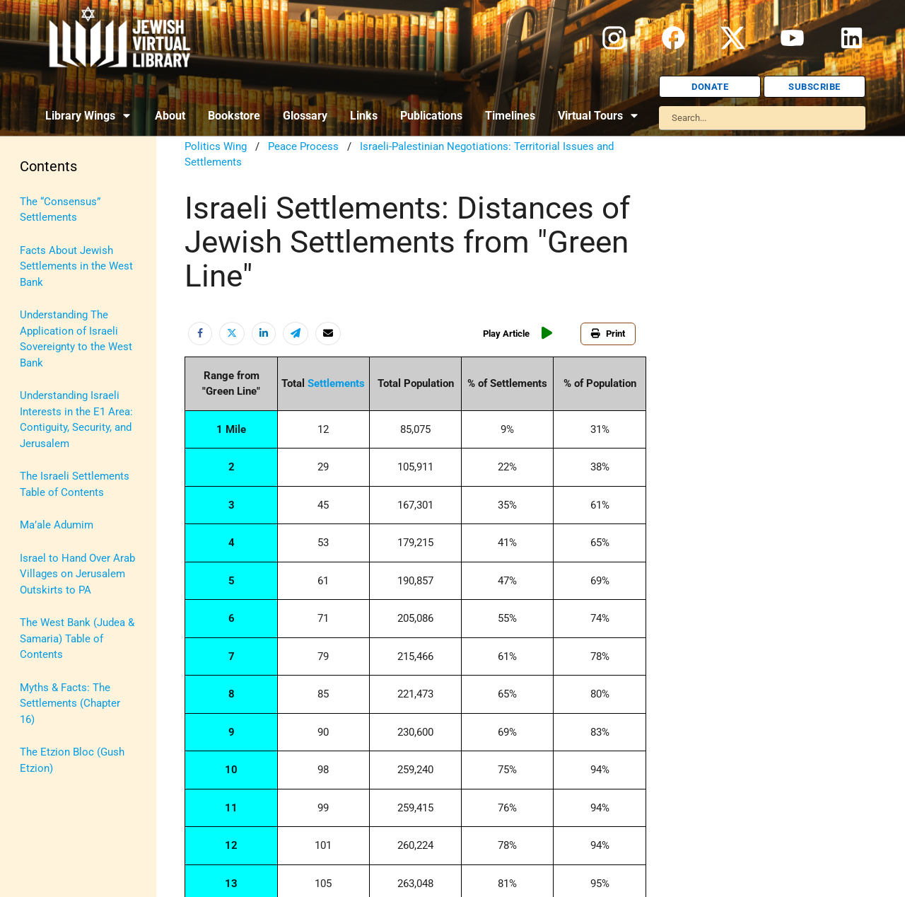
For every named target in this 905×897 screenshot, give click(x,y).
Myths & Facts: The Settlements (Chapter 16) (70, 703)
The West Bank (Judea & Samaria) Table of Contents (77, 638)
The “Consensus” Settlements (60, 209)
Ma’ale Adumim (56, 525)
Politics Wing (216, 146)
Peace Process (303, 146)
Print (608, 333)
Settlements (336, 383)
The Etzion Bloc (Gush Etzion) (72, 760)
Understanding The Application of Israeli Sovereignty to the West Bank (76, 338)
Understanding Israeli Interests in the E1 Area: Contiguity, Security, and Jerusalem (76, 419)
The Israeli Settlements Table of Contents (74, 484)
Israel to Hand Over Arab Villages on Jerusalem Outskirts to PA (77, 574)
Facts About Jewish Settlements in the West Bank (76, 266)
